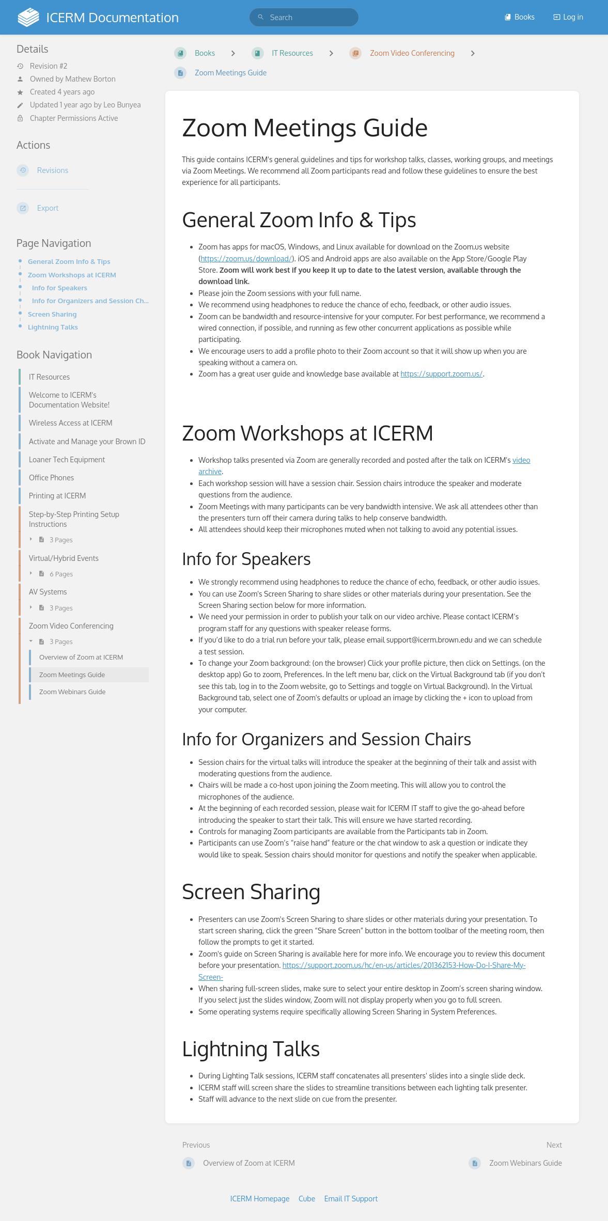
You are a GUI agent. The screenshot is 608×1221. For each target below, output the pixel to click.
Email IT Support (351, 1198)
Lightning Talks (53, 326)
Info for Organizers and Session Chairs (90, 300)
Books (519, 16)
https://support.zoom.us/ (441, 373)
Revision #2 (42, 66)
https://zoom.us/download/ (246, 258)
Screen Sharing (52, 313)
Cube (307, 1198)
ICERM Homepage (260, 1198)
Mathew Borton (90, 78)
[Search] (260, 17)
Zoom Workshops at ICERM (72, 274)
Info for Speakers (59, 287)
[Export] (82, 208)
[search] (304, 17)
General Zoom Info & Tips (69, 261)
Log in (568, 16)
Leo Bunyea (122, 104)
